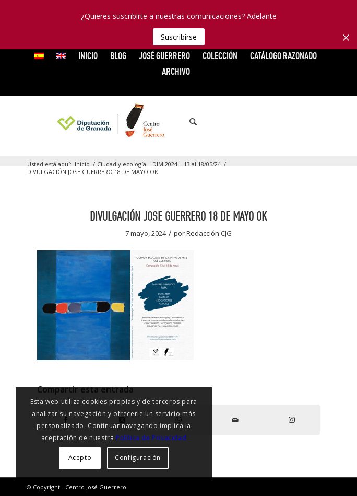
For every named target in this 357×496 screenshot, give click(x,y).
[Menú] (211, 122)
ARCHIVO (176, 71)
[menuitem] (39, 56)
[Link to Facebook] (260, 122)
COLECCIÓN (220, 55)
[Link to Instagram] (322, 122)
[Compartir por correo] (235, 420)
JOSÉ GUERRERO (164, 55)
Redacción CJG (209, 233)
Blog (118, 55)
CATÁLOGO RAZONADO (283, 55)
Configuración (138, 457)
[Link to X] (275, 122)
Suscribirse (179, 37)
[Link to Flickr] (307, 122)
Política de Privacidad (151, 437)
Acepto (80, 457)
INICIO (88, 55)
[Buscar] (188, 122)
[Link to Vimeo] (291, 122)
